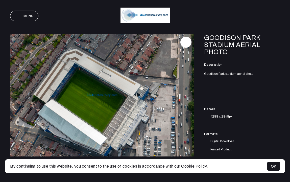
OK (273, 166)
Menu (24, 16)
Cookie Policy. (194, 166)
